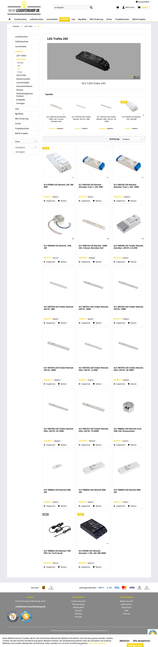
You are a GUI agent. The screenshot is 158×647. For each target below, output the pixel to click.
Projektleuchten (22, 128)
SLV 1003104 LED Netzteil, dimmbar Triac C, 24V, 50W (91, 186)
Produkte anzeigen (26, 148)
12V (18, 66)
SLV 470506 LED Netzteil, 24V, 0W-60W (131, 118)
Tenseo (19, 72)
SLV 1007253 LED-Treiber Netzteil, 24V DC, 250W (59, 369)
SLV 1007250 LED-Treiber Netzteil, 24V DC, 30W (81, 118)
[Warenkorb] (144, 7)
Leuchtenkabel (22, 82)
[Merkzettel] (117, 7)
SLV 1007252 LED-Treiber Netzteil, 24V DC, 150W (129, 308)
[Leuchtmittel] (52, 19)
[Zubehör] (64, 19)
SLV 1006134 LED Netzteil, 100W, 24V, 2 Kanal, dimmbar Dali (56, 119)
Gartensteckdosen (24, 86)
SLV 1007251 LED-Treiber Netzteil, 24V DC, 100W (94, 308)
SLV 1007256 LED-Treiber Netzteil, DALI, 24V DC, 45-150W (59, 430)
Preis (17, 141)
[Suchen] (91, 7)
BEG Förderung (21, 118)
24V (18, 69)
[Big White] (82, 19)
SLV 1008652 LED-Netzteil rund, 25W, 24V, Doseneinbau (128, 430)
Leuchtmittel (20, 46)
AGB (126, 610)
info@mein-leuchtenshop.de (30, 606)
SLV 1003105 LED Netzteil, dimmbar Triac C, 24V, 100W (126, 186)
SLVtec (18, 123)
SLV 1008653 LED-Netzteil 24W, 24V (57, 491)
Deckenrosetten (23, 79)
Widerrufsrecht (126, 601)
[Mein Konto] (128, 7)
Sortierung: (114, 139)
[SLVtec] (109, 19)
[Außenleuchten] (36, 19)
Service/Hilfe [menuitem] (142, 2)
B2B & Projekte (21, 133)
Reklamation (78, 607)
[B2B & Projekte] (139, 19)
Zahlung (78, 613)
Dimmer (19, 90)
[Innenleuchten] (20, 19)
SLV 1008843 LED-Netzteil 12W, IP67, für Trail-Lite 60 (57, 552)
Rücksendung (78, 604)
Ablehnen (125, 640)
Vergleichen (49, 201)
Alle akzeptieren (141, 640)
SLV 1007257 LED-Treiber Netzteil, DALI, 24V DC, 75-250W (94, 430)
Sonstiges (20, 103)
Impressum (126, 607)
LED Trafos (21, 59)
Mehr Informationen (97, 643)
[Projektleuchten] (122, 19)
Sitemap (126, 613)
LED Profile (21, 75)
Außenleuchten (21, 41)
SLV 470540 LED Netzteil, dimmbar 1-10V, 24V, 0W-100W (92, 552)
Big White (19, 113)
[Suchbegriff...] (73, 7)
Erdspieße (20, 99)
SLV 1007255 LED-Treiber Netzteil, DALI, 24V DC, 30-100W (106, 119)
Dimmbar (20, 63)
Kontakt (78, 616)
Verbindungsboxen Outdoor (24, 94)
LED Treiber (21, 55)
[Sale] (73, 19)
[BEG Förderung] (96, 19)
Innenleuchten (21, 36)
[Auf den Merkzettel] (62, 201)
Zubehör (19, 51)
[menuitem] (73, 7)
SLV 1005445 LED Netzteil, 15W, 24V (58, 247)
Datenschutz (126, 604)
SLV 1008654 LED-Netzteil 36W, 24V (92, 491)
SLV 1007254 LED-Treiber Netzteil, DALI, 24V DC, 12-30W (94, 369)
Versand (78, 610)
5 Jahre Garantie (78, 601)
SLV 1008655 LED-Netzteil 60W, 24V (127, 491)
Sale (17, 109)
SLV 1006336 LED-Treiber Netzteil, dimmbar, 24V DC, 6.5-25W (129, 247)
